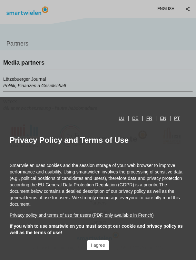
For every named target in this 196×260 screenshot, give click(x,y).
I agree (98, 245)
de (135, 118)
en (163, 118)
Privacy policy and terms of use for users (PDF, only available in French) (82, 215)
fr (149, 118)
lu (121, 118)
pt (177, 118)
